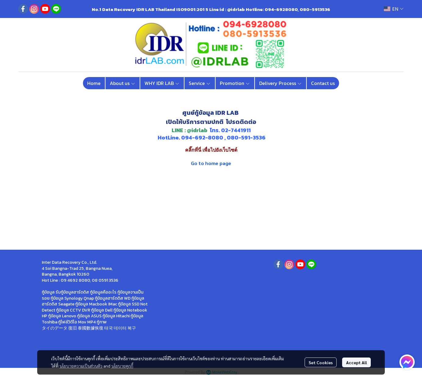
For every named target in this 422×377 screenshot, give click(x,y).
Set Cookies (321, 362)
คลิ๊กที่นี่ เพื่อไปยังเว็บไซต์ (211, 150)
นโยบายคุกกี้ (122, 365)
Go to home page (211, 163)
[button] (394, 9)
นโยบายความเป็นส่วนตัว (80, 365)
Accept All (356, 362)
